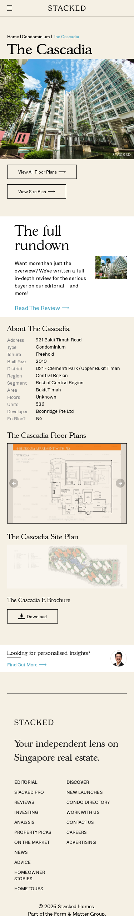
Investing (26, 812)
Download (32, 616)
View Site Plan (36, 191)
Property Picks (32, 832)
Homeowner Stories (29, 875)
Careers (76, 832)
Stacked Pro (29, 792)
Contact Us (80, 822)
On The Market (32, 842)
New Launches (84, 792)
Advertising (81, 842)
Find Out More (26, 664)
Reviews (24, 802)
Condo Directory (88, 802)
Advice (22, 862)
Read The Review (42, 307)
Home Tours (28, 888)
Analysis (24, 822)
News (21, 852)
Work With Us (82, 812)
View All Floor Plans (42, 172)
